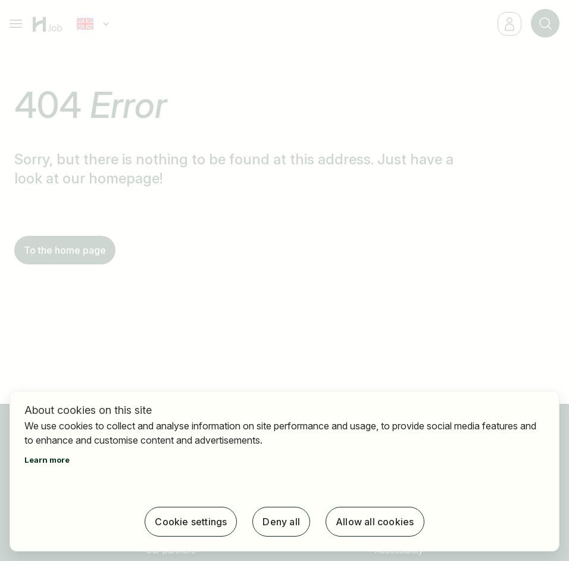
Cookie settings (191, 522)
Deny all (281, 522)
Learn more (47, 460)
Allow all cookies (375, 522)
